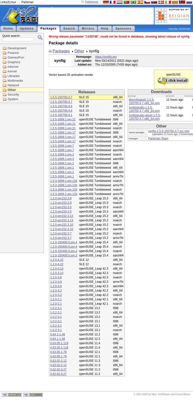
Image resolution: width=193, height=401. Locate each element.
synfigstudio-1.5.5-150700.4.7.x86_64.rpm (144, 109)
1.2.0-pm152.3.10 (61, 224)
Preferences (91, 1)
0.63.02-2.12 (58, 360)
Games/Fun (16, 57)
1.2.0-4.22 (56, 260)
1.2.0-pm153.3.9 (60, 198)
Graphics (14, 62)
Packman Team (158, 138)
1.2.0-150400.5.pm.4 (63, 242)
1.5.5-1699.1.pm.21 (63, 119)
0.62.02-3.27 (58, 369)
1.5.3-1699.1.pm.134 (63, 181)
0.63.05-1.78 (58, 352)
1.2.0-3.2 (56, 290)
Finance (13, 53)
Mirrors (88, 28)
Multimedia (15, 80)
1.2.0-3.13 (56, 268)
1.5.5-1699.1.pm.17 (63, 132)
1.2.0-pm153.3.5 (60, 207)
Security (13, 94)
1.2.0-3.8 (56, 277)
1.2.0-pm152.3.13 (61, 216)
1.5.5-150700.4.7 (61, 97)
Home (8, 28)
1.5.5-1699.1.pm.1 (62, 163)
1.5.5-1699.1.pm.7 (62, 145)
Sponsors (124, 28)
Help (104, 28)
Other (12, 90)
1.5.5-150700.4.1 (61, 115)
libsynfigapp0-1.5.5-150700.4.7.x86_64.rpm (144, 101)
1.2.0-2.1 (56, 299)
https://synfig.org (105, 57)
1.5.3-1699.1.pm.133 (63, 189)
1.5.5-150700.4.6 (61, 106)
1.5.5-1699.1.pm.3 (62, 154)
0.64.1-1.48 (57, 334)
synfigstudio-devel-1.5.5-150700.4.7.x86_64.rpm (145, 117)
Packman (27, 2)
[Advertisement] (96, 15)
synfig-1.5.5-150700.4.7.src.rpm (168, 131)
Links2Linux (8, 2)
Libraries (14, 76)
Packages (48, 28)
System (13, 99)
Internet (13, 66)
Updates (27, 28)
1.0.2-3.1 (56, 308)
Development (17, 48)
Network (13, 85)
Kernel (12, 71)
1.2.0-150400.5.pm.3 (63, 251)
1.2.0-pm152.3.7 (60, 233)
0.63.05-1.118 (59, 343)
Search (69, 28)
